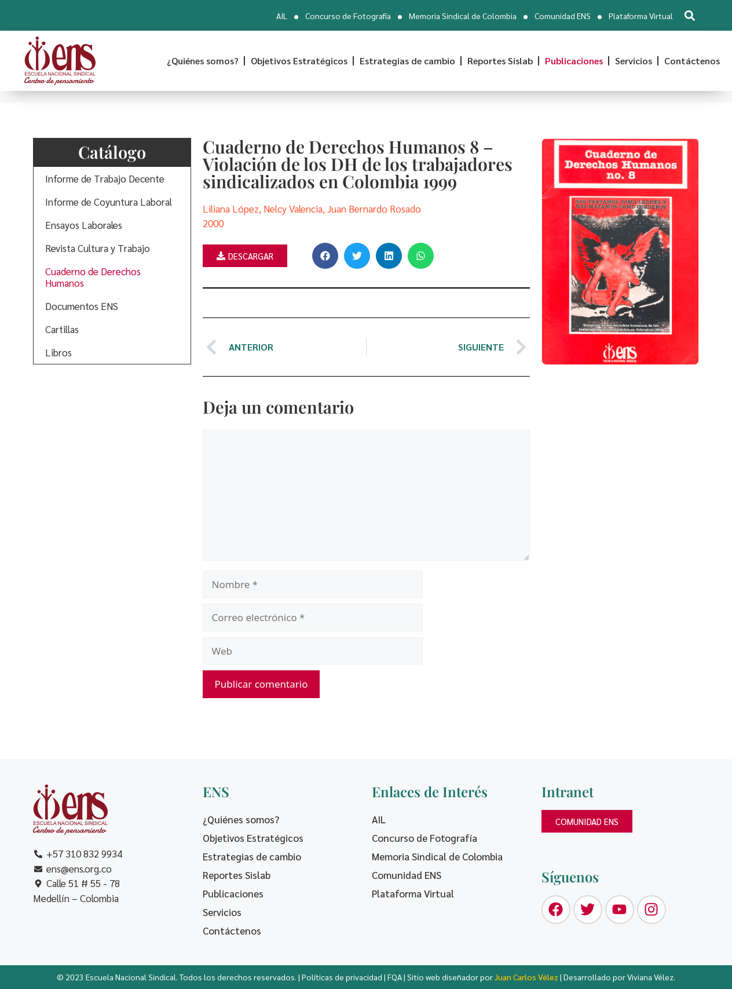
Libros (58, 352)
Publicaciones (574, 60)
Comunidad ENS (563, 15)
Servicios (633, 60)
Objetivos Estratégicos (299, 60)
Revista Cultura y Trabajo (97, 248)
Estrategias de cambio (407, 60)
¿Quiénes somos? (203, 60)
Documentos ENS (81, 306)
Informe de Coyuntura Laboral (108, 201)
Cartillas (62, 329)
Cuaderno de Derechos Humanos (93, 277)
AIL (281, 15)
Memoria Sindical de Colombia (463, 15)
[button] (689, 15)
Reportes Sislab (500, 60)
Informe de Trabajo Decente (104, 178)
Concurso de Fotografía (348, 15)
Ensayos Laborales (83, 224)
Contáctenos (692, 60)
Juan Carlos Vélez (526, 977)
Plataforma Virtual (641, 15)
